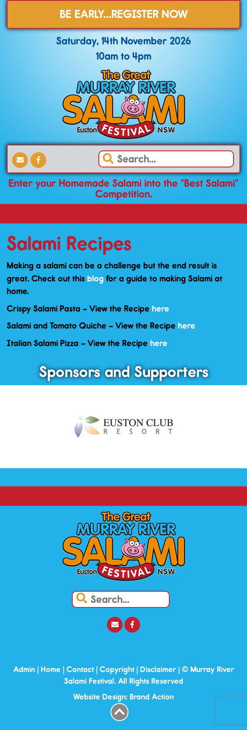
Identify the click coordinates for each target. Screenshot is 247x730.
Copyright (117, 669)
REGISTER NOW (149, 14)
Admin (24, 669)
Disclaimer (158, 669)
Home (51, 669)
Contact (80, 669)
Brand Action (152, 697)
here (160, 308)
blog (95, 278)
